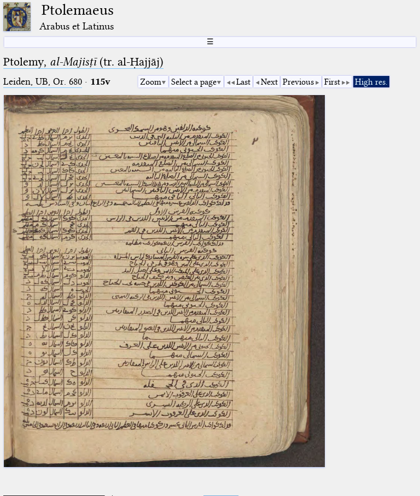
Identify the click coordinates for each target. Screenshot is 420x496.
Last (243, 82)
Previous (298, 82)
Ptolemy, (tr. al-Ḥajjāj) (83, 61)
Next (269, 82)
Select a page (194, 82)
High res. (371, 82)
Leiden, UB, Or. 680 (42, 81)
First (332, 82)
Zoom (150, 82)
